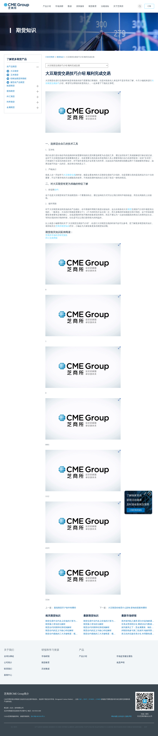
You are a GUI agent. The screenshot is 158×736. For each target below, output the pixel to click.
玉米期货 (12, 75)
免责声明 (120, 662)
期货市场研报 (118, 727)
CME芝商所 (49, 57)
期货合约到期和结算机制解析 (58, 627)
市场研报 (46, 656)
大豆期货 (12, 71)
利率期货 (11, 102)
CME (80, 699)
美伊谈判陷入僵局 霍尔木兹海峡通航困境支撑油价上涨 (137, 621)
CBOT (85, 699)
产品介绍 (83, 656)
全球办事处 (9, 656)
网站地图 (114, 716)
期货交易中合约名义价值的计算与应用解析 (61, 621)
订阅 (149, 6)
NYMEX (91, 699)
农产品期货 (12, 66)
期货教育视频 (136, 727)
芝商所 (58, 226)
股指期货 (11, 91)
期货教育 (46, 662)
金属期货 (11, 107)
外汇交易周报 (51, 238)
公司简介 (8, 662)
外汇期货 (11, 96)
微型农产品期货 (15, 82)
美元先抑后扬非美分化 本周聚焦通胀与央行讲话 (137, 634)
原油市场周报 (99, 727)
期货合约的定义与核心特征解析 (59, 630)
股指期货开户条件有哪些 (65, 608)
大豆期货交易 (69, 175)
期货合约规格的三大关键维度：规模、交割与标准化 (61, 634)
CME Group (18, 693)
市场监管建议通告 (124, 656)
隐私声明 (129, 716)
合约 (56, 190)
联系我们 (8, 669)
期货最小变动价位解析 (55, 624)
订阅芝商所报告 (136, 510)
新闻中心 (8, 675)
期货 (130, 209)
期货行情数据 (127, 727)
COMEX (98, 699)
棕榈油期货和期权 (16, 78)
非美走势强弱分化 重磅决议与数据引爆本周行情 (137, 624)
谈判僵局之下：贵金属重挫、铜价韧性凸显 (137, 627)
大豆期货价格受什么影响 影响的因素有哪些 (127, 608)
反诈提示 (121, 716)
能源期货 (11, 86)
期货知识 (60, 57)
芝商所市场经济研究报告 (56, 235)
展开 (145, 727)
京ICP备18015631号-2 (38, 716)
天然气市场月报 (89, 727)
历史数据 (46, 669)
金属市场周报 (79, 727)
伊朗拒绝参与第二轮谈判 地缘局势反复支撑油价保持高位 (137, 630)
